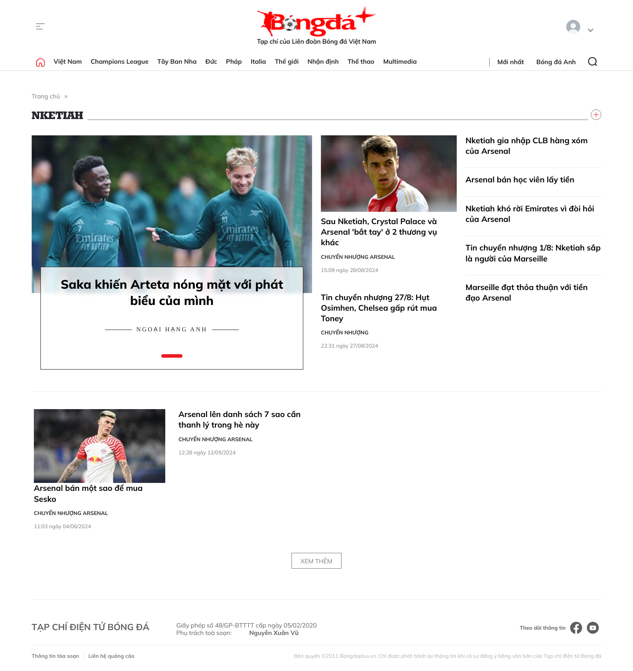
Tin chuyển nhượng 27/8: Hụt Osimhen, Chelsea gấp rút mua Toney (379, 308)
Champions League (120, 61)
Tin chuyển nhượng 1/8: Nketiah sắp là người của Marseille (533, 253)
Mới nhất (511, 62)
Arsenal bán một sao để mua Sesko (88, 493)
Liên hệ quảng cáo (111, 656)
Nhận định (323, 61)
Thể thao (361, 61)
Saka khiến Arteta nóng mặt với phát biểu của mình (172, 292)
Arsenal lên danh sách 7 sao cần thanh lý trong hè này (239, 419)
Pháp (234, 61)
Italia (258, 61)
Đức (211, 61)
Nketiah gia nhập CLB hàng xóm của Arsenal (527, 145)
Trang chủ (46, 96)
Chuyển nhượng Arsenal (358, 257)
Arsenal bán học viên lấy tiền (520, 179)
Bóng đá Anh (556, 62)
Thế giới (286, 61)
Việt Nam (68, 61)
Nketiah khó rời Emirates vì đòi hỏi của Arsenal (530, 213)
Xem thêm (316, 561)
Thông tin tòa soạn (55, 656)
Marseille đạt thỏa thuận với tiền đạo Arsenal (527, 292)
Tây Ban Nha (177, 61)
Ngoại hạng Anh (171, 329)
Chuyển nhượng (344, 332)
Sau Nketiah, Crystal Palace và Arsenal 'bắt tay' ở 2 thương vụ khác (379, 232)
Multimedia (400, 61)
